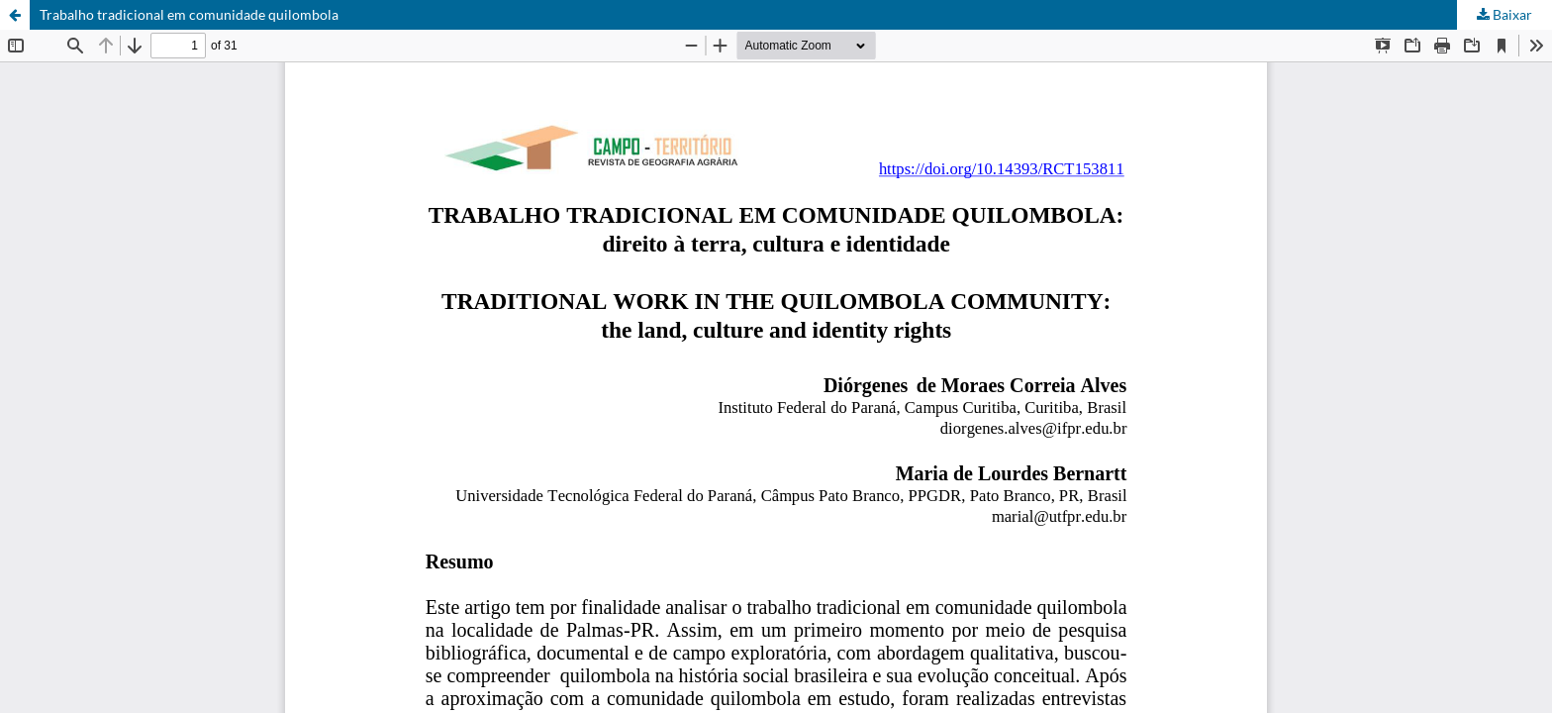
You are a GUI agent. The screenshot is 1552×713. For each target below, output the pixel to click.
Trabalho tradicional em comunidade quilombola (189, 14)
